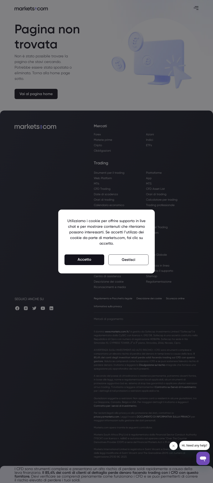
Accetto (84, 259)
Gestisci (128, 259)
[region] (106, 241)
